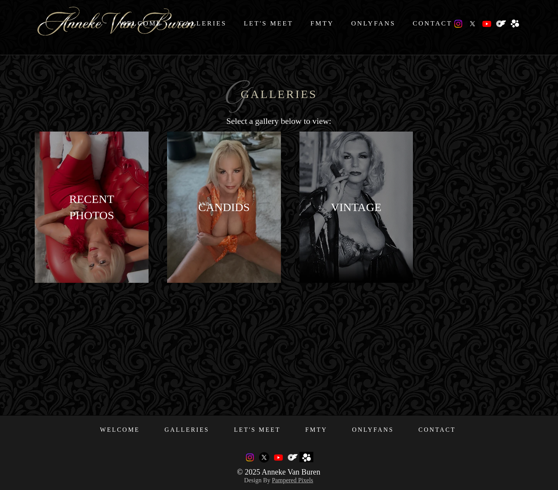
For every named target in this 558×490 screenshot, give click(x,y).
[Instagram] (458, 24)
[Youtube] (487, 24)
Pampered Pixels (292, 480)
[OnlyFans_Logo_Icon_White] (501, 24)
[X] (472, 24)
